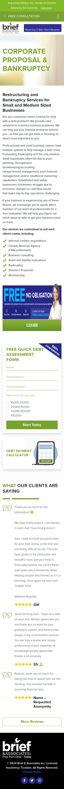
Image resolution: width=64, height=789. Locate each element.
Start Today (32, 425)
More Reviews (32, 721)
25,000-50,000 (20, 407)
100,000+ (16, 415)
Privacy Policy (32, 772)
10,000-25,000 (20, 402)
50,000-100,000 (20, 411)
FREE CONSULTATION (21, 16)
